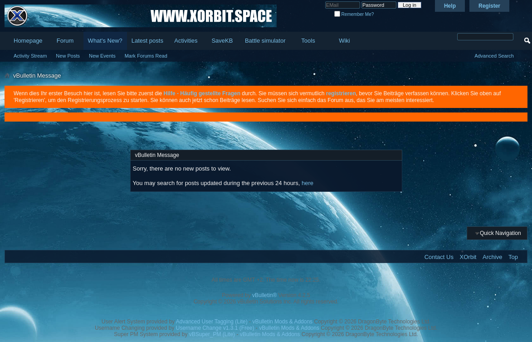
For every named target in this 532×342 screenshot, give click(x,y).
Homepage (28, 40)
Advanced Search (494, 56)
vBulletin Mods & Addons (282, 321)
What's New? (105, 40)
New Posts (68, 56)
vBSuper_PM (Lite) (212, 334)
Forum (65, 40)
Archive (492, 257)
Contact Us (439, 257)
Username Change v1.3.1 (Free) (215, 328)
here (307, 183)
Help (450, 6)
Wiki (344, 40)
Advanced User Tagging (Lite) (212, 321)
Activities (185, 40)
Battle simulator (265, 40)
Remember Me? (354, 14)
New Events (102, 56)
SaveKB (222, 40)
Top (513, 257)
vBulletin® (264, 295)
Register (489, 6)
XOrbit (468, 257)
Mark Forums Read (146, 56)
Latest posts (147, 40)
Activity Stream (30, 56)
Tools (308, 40)
